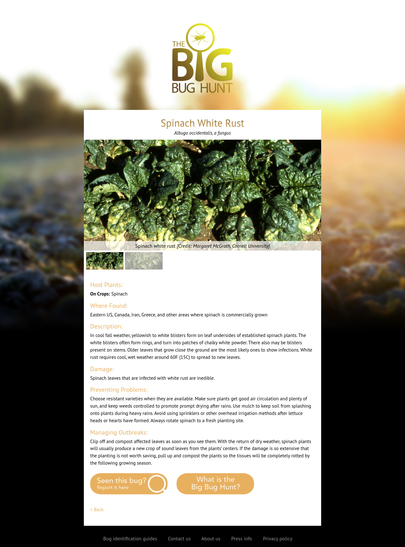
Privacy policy (277, 538)
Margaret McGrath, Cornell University (230, 246)
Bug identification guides (130, 538)
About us (210, 538)
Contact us (179, 538)
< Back (96, 509)
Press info (241, 538)
